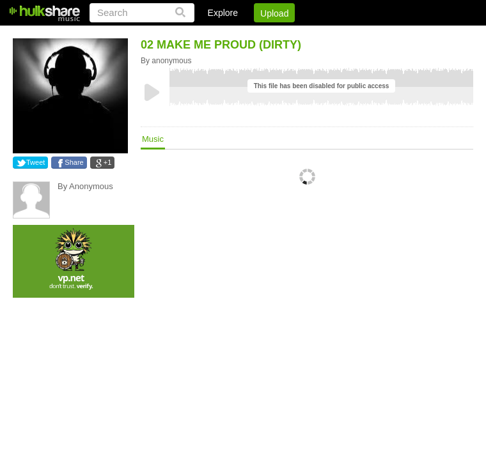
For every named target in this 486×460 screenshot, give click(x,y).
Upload (274, 13)
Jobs (300, 35)
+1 (108, 162)
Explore (223, 13)
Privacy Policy (402, 35)
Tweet (35, 162)
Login (209, 35)
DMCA (342, 35)
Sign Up (255, 35)
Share (74, 162)
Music (153, 139)
